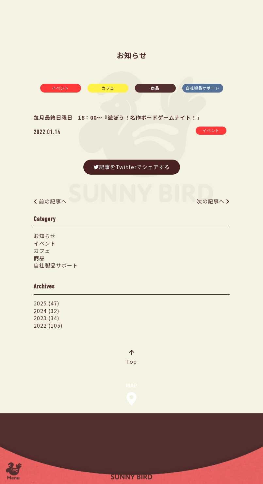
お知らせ (45, 236)
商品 (155, 88)
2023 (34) (46, 318)
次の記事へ (210, 201)
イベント (60, 88)
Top (131, 357)
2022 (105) (48, 325)
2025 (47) (46, 303)
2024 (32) (46, 311)
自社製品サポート (203, 88)
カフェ (108, 88)
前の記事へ (53, 201)
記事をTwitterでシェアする (131, 167)
